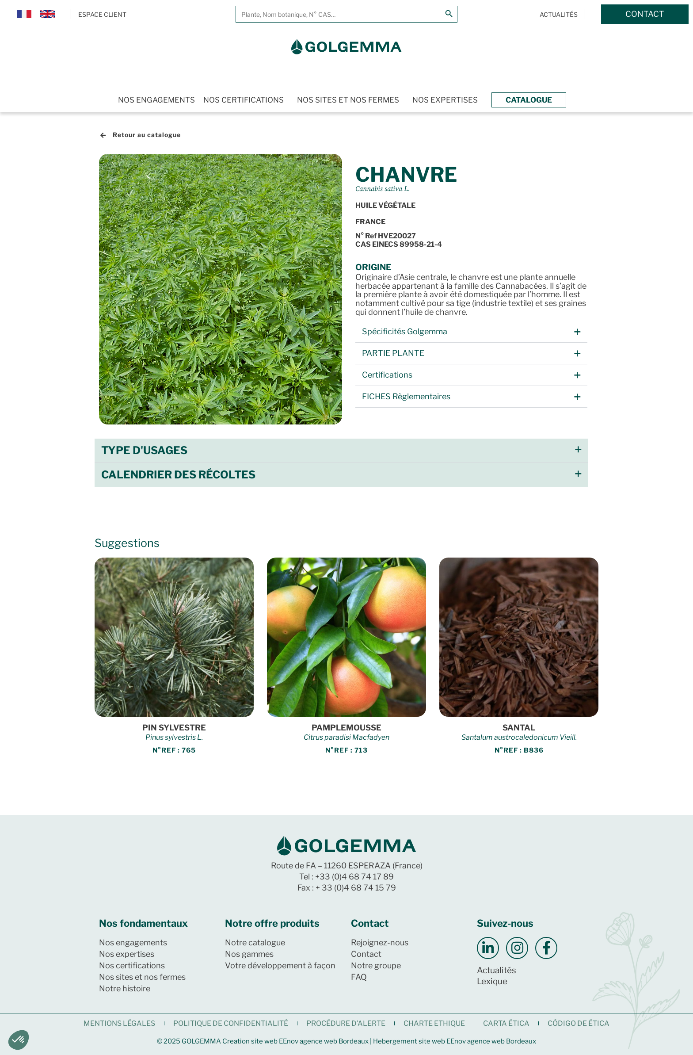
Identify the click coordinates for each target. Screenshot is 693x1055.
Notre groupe (376, 965)
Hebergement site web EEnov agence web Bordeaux (454, 1041)
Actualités (496, 970)
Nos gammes (249, 954)
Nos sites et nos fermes (348, 100)
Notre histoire (124, 988)
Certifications (387, 374)
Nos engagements (156, 100)
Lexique (492, 981)
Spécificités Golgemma (404, 331)
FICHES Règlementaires (406, 396)
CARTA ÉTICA (506, 1023)
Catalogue (529, 100)
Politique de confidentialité (230, 1023)
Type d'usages (144, 450)
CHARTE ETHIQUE (434, 1023)
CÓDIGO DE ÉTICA (578, 1023)
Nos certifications (243, 100)
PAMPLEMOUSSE (346, 727)
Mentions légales (119, 1023)
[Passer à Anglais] (47, 14)
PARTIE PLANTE (393, 353)
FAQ (359, 977)
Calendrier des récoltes (178, 474)
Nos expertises (445, 100)
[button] (471, 332)
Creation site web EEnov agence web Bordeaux (295, 1041)
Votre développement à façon (280, 965)
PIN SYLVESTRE (174, 727)
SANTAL (519, 727)
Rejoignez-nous (379, 942)
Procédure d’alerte (345, 1023)
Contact (366, 954)
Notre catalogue (255, 942)
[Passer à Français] (24, 14)
